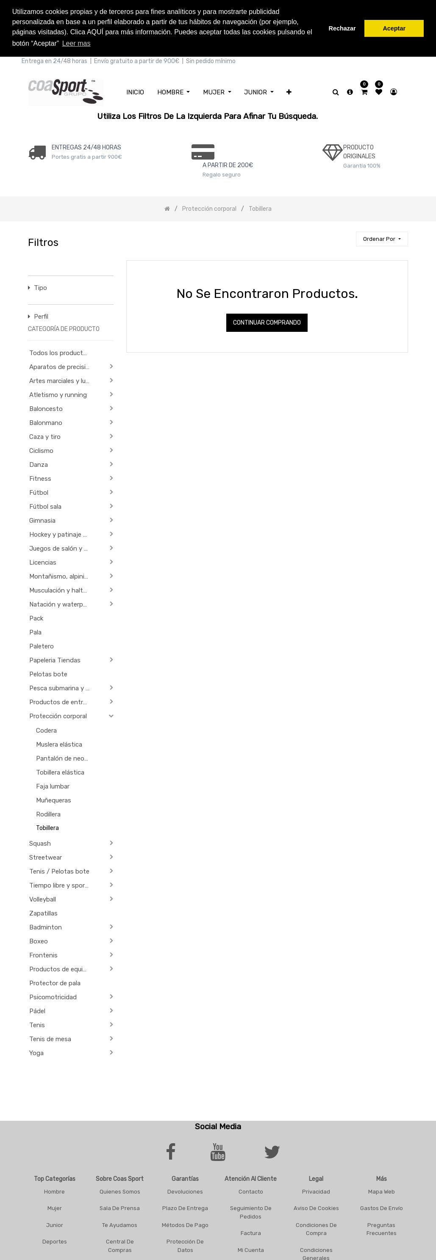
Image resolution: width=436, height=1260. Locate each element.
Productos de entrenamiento (62, 701)
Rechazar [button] (342, 28)
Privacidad (316, 1190)
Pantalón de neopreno (66, 757)
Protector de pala (55, 982)
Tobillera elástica (60, 771)
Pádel (37, 1010)
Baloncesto (46, 407)
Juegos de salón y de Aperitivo (62, 547)
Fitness (40, 477)
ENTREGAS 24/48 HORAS (86, 145)
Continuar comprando (267, 321)
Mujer (54, 1207)
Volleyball (42, 898)
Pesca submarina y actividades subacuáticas (62, 687)
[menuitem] (135, 90)
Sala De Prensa (120, 1207)
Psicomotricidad (53, 996)
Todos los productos (59, 352)
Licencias (42, 561)
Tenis (37, 1024)
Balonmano (45, 421)
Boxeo (38, 940)
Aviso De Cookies (316, 1207)
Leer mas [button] (76, 43)
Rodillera (48, 813)
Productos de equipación (62, 968)
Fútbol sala (45, 505)
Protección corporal (58, 715)
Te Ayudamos (119, 1223)
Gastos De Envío (381, 1207)
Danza (38, 463)
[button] (289, 90)
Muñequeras (53, 799)
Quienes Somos (120, 1190)
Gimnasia (42, 519)
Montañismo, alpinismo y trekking (62, 575)
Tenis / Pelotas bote (59, 870)
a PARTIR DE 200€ (228, 163)
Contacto (251, 1190)
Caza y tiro (45, 435)
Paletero (41, 645)
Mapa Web (381, 1190)
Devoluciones (185, 1190)
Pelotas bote (48, 673)
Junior (54, 1223)
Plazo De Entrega (185, 1207)
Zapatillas (43, 912)
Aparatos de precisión (61, 365)
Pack (36, 617)
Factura (251, 1232)
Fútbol (38, 491)
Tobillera (47, 826)
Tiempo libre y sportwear (62, 884)
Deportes (54, 1240)
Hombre (54, 1190)
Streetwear (45, 856)
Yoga (36, 1052)
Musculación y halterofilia (62, 589)
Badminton (45, 926)
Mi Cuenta (251, 1248)
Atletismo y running (58, 393)
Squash (40, 842)
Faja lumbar (52, 785)
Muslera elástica (59, 743)
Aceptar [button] (394, 28)
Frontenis (43, 954)
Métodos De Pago (185, 1223)
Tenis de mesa (50, 1038)
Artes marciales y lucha (62, 379)
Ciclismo (41, 449)
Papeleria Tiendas (55, 659)
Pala (35, 631)
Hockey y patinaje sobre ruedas (62, 533)
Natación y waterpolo (60, 603)
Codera (46, 729)
